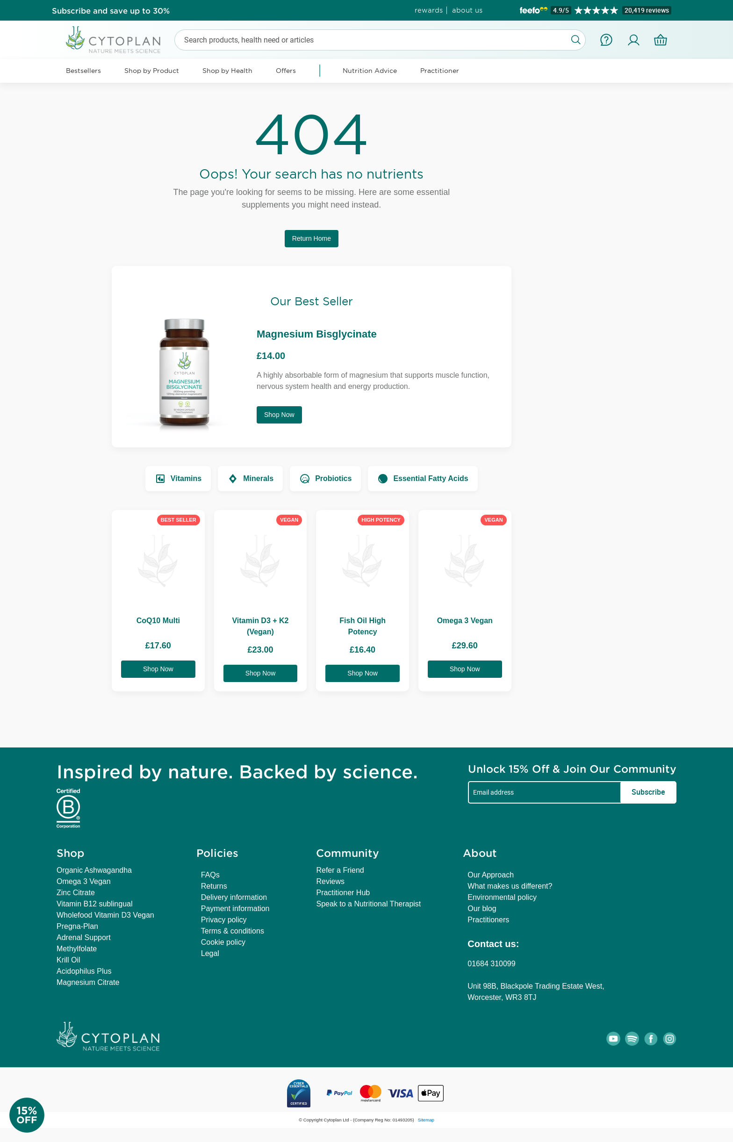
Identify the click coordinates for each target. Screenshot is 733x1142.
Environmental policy (502, 897)
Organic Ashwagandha (94, 870)
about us (467, 10)
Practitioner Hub (343, 893)
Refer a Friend (340, 870)
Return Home (311, 238)
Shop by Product (151, 70)
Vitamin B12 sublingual (94, 904)
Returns (214, 886)
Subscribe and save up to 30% (111, 10)
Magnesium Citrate (88, 982)
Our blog (481, 908)
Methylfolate (77, 949)
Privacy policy (224, 920)
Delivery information (234, 897)
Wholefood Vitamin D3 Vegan (105, 915)
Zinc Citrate (76, 893)
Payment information (235, 908)
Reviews (330, 881)
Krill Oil (68, 960)
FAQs (210, 875)
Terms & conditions (232, 931)
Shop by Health (227, 70)
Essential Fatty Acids (422, 478)
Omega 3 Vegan (84, 881)
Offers (286, 70)
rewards (429, 10)
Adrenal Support (84, 937)
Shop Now (279, 414)
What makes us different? (509, 886)
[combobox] (380, 39)
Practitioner (439, 70)
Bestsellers (83, 70)
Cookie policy (223, 942)
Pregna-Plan (77, 926)
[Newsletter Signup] (37, 1115)
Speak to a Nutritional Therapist (368, 904)
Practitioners (488, 920)
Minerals (250, 478)
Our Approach (490, 875)
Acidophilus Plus (84, 971)
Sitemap (426, 1119)
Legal (210, 953)
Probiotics (325, 478)
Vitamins (178, 478)
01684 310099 (491, 964)
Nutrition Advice (370, 70)
